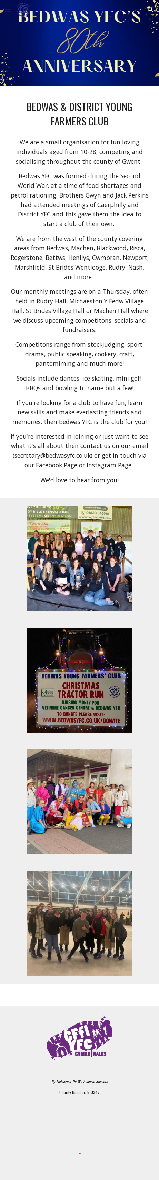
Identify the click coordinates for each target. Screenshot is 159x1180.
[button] (8, 9)
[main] (79, 113)
